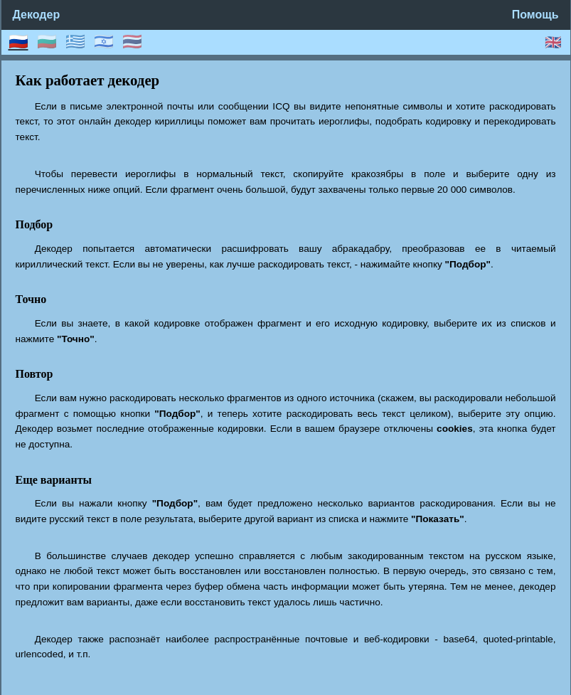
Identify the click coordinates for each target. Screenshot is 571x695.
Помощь (535, 15)
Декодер (36, 15)
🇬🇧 (553, 42)
